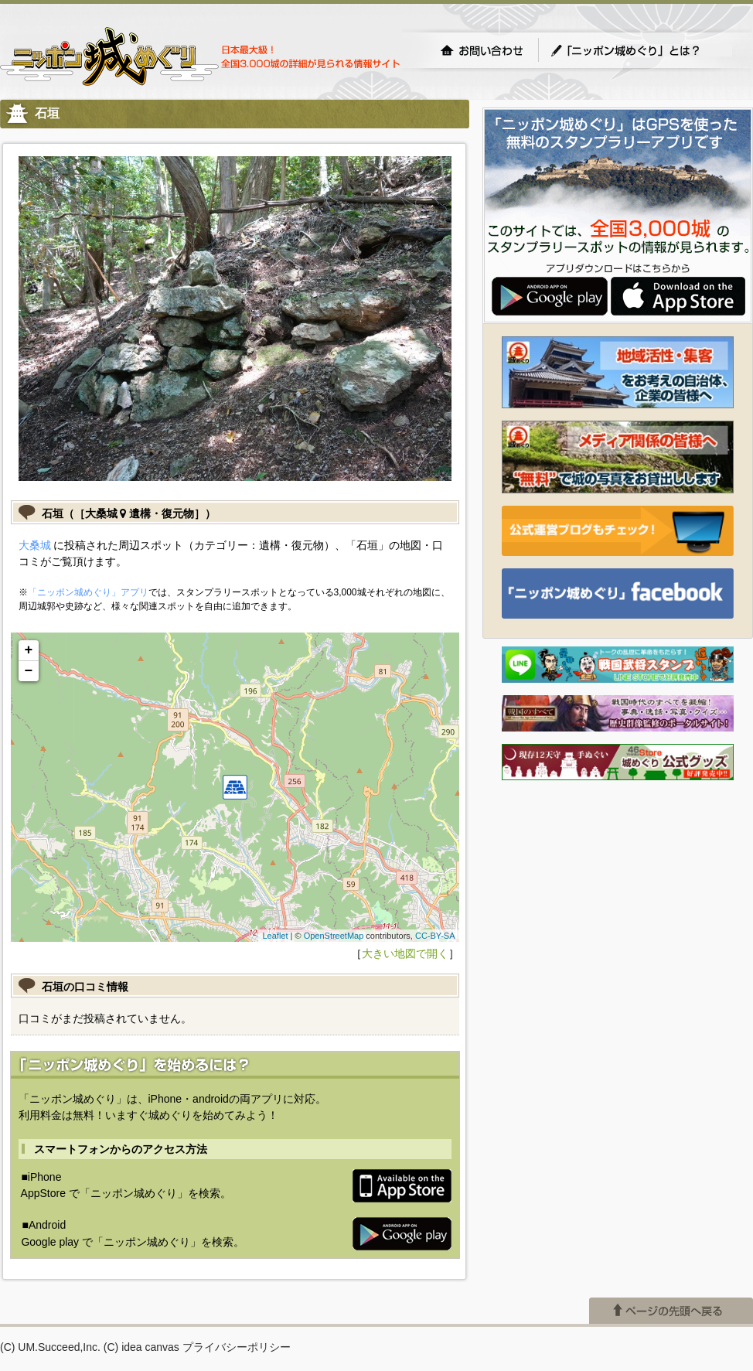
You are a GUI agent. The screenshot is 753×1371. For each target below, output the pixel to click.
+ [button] (29, 650)
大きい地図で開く (405, 953)
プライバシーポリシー (236, 1347)
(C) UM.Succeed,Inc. (50, 1347)
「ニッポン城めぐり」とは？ (641, 50)
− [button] (29, 671)
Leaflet (275, 935)
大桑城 (35, 545)
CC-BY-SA (435, 935)
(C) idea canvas (141, 1347)
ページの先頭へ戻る (671, 1311)
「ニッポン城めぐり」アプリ (88, 592)
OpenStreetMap (334, 935)
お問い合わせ (481, 50)
